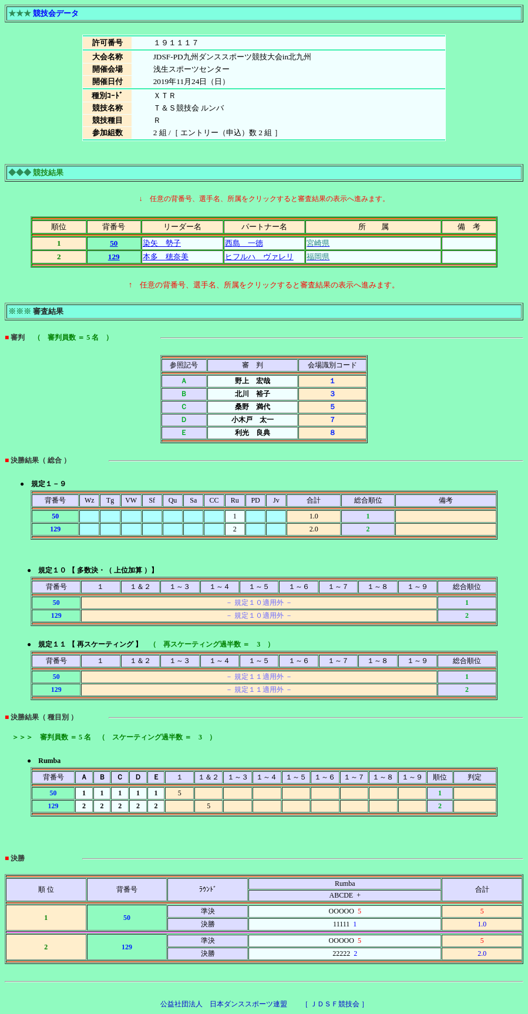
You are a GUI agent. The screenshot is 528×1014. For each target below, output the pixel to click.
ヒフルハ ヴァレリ (259, 256)
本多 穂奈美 (166, 256)
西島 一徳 (244, 243)
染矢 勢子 (162, 243)
